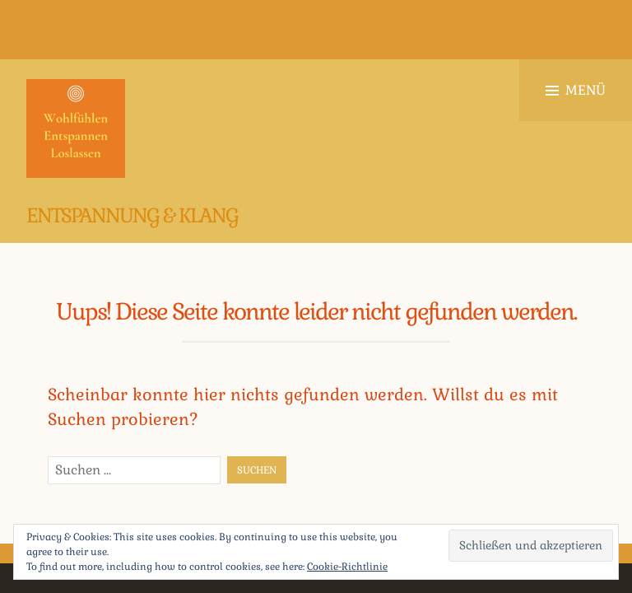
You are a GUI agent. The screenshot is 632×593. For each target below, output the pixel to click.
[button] (75, 128)
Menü (576, 90)
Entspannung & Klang (132, 215)
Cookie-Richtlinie (347, 566)
